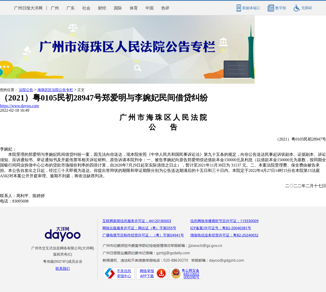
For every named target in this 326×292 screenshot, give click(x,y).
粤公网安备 (190, 270)
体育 (134, 8)
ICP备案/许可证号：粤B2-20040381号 (220, 227)
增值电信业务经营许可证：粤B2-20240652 (224, 235)
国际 (118, 8)
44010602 (191, 273)
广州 (55, 8)
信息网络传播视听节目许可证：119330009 (224, 220)
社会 (86, 8)
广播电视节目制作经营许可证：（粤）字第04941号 (143, 235)
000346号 (191, 276)
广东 (70, 8)
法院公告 (26, 90)
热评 (165, 8)
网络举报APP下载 (147, 273)
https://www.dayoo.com (19, 106)
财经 (102, 8)
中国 (149, 8)
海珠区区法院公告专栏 (55, 90)
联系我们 (63, 268)
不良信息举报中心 (124, 273)
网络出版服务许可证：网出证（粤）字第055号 (139, 227)
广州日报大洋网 (28, 8)
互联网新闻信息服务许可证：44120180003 (136, 220)
